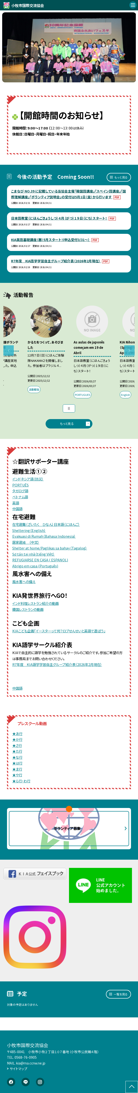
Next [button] (129, 350)
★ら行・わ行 (21, 780)
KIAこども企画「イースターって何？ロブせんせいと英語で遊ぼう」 (58, 630)
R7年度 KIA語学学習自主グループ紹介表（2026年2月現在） (56, 260)
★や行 (17, 774)
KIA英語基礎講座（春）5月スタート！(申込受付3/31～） (50, 239)
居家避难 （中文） (25, 542)
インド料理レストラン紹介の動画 (35, 603)
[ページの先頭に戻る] (132, 1087)
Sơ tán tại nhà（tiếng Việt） (33, 554)
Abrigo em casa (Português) (35, 565)
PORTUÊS (20, 484)
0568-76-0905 (25, 1057)
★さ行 (17, 745)
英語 (15, 502)
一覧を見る (121, 994)
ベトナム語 (20, 496)
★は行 (17, 762)
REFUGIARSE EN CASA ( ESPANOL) (40, 559)
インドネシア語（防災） (28, 478)
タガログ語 (20, 490)
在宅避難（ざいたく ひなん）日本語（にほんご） (46, 524)
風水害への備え (23, 581)
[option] (69, 47)
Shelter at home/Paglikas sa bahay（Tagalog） (49, 547)
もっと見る (121, 177)
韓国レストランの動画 (27, 609)
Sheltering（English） (29, 530)
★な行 (17, 757)
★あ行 (17, 733)
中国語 (17, 508)
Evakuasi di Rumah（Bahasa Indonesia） (44, 536)
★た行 (17, 751)
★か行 (17, 739)
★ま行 (17, 769)
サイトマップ (18, 1068)
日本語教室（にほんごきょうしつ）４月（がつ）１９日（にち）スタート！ (59, 218)
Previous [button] (8, 350)
